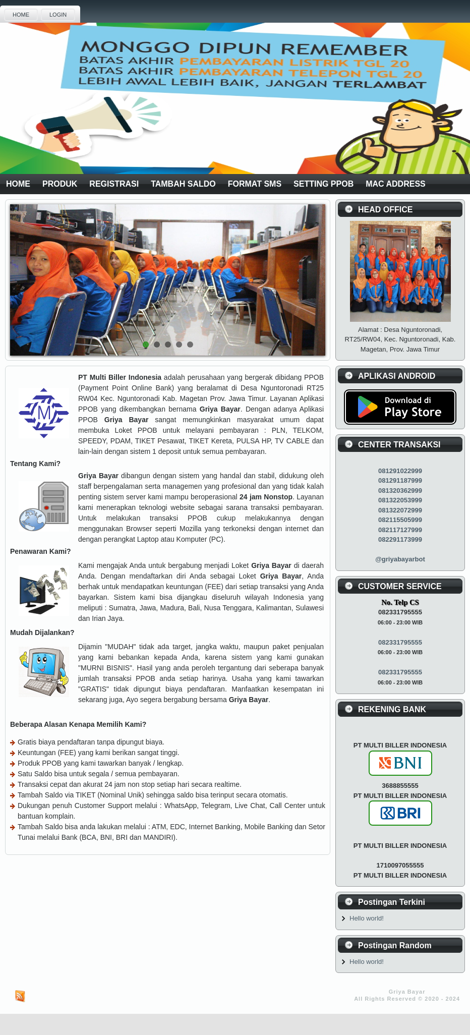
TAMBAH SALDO (183, 184)
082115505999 (400, 520)
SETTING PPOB (323, 184)
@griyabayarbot (400, 559)
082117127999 (400, 530)
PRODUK (59, 184)
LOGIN (58, 15)
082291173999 (400, 539)
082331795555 (400, 642)
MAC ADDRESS (396, 184)
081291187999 (400, 480)
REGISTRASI (114, 184)
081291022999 (400, 471)
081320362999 (400, 490)
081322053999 (400, 500)
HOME (21, 15)
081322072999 (400, 510)
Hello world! (366, 918)
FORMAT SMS (254, 184)
